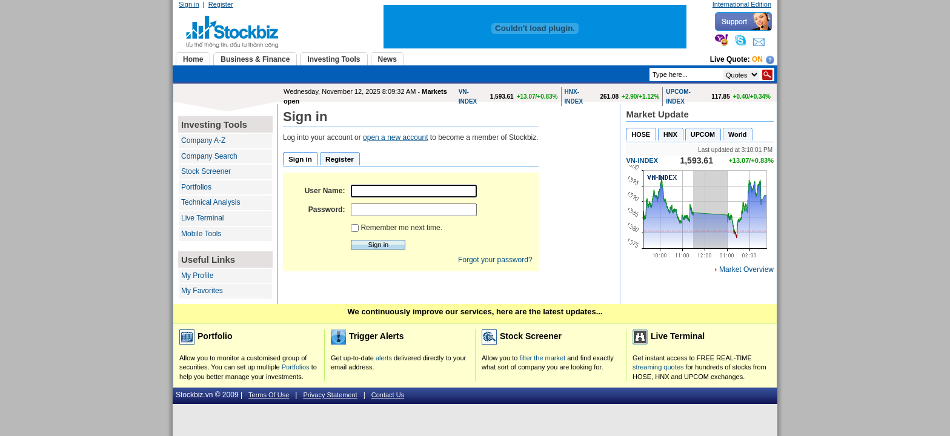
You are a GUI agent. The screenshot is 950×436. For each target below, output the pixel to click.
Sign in (189, 4)
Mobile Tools (201, 234)
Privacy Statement (330, 394)
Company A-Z (203, 140)
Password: (326, 209)
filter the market (542, 358)
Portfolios (196, 187)
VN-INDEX (642, 160)
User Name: (325, 191)
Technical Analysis (210, 202)
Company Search (209, 156)
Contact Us (387, 394)
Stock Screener (206, 171)
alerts (384, 358)
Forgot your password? (495, 260)
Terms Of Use (268, 394)
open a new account (395, 137)
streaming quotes (658, 367)
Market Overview (746, 269)
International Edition (741, 4)
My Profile (197, 275)
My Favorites (202, 290)
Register (220, 4)
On (757, 59)
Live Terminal (202, 218)
